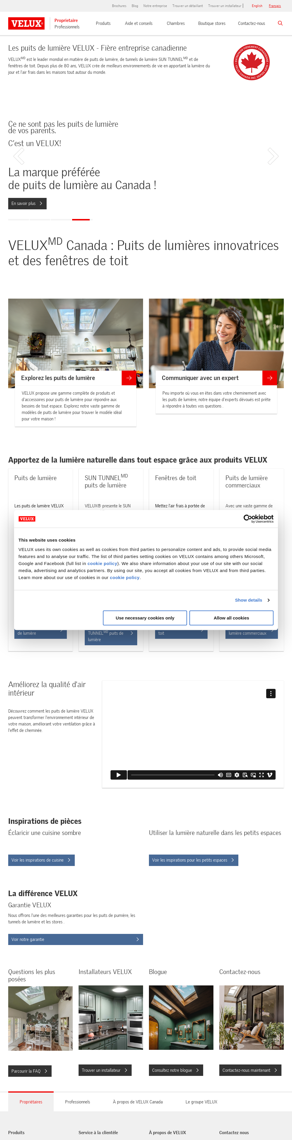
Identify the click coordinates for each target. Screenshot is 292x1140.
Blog (135, 6)
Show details (248, 600)
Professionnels (67, 27)
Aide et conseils (138, 23)
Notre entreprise (155, 6)
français (275, 6)
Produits (103, 23)
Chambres (176, 23)
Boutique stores (211, 23)
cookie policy (102, 563)
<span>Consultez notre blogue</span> (156, 1030)
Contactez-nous (251, 23)
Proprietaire (66, 20)
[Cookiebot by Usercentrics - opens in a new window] (248, 518)
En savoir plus (26, 203)
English (257, 6)
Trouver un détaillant (187, 6)
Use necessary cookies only (145, 617)
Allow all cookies (231, 617)
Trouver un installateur (224, 6)
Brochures (119, 6)
